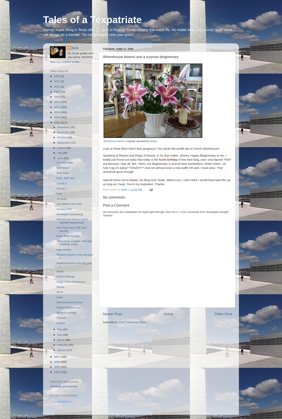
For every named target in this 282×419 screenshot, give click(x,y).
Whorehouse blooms (114, 141)
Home (168, 314)
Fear (59, 193)
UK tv (60, 292)
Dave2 (133, 180)
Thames (61, 317)
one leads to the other (69, 203)
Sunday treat (64, 209)
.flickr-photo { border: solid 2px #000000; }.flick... (74, 243)
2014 (57, 91)
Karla (74, 47)
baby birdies (64, 249)
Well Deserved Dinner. (70, 302)
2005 (57, 366)
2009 (57, 117)
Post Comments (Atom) (132, 322)
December (63, 127)
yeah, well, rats (65, 178)
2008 (57, 122)
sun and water (65, 162)
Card (59, 297)
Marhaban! (63, 167)
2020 (57, 76)
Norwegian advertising (70, 214)
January (62, 350)
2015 (57, 86)
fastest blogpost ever (69, 307)
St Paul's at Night (67, 312)
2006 (57, 361)
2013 (57, 96)
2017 (57, 81)
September (64, 142)
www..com (64, 401)
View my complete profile (64, 61)
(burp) (60, 271)
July (60, 152)
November (63, 132)
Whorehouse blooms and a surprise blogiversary (72, 221)
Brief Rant (62, 172)
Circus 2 (61, 188)
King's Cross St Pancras (71, 281)
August (61, 147)
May (60, 329)
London (61, 323)
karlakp (153, 141)
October (62, 137)
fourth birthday (168, 159)
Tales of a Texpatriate (92, 19)
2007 (57, 356)
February (63, 344)
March (61, 339)
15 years (62, 198)
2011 (57, 107)
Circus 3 (61, 183)
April (60, 334)
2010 (57, 112)
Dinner (60, 286)
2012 (57, 101)
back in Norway (66, 276)
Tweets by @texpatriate (64, 386)
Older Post (223, 314)
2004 (57, 372)
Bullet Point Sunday (68, 236)
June (60, 158)
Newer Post (112, 314)
